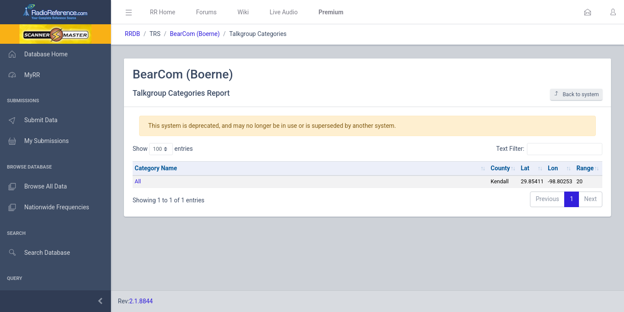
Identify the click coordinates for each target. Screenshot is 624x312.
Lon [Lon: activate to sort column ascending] (553, 168)
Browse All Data (33, 187)
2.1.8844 (141, 301)
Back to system (576, 94)
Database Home (34, 54)
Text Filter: (549, 149)
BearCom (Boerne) (195, 33)
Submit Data (29, 120)
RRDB (132, 33)
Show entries (163, 149)
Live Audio (284, 12)
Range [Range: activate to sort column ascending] (585, 168)
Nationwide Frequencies (44, 207)
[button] (588, 12)
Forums (206, 12)
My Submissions (34, 141)
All (138, 181)
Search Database (35, 253)
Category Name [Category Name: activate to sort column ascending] (156, 168)
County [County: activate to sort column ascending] (500, 168)
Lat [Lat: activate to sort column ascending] (525, 168)
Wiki (243, 12)
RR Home (162, 12)
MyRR (20, 75)
